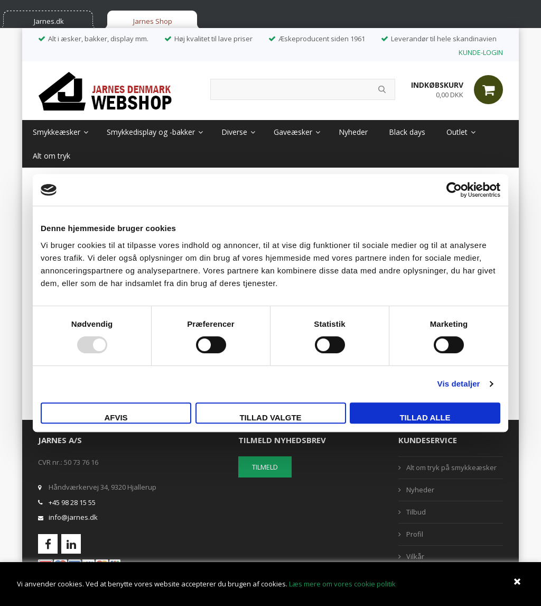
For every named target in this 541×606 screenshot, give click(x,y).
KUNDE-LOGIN (481, 52)
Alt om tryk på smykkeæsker (451, 467)
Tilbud (416, 512)
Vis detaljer (458, 383)
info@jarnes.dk (73, 517)
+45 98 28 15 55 (72, 502)
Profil (414, 534)
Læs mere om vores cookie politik (342, 584)
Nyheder (353, 132)
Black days (407, 132)
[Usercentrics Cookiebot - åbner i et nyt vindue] (454, 190)
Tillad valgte (270, 417)
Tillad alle (424, 417)
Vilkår (415, 556)
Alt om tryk (51, 156)
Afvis (115, 417)
